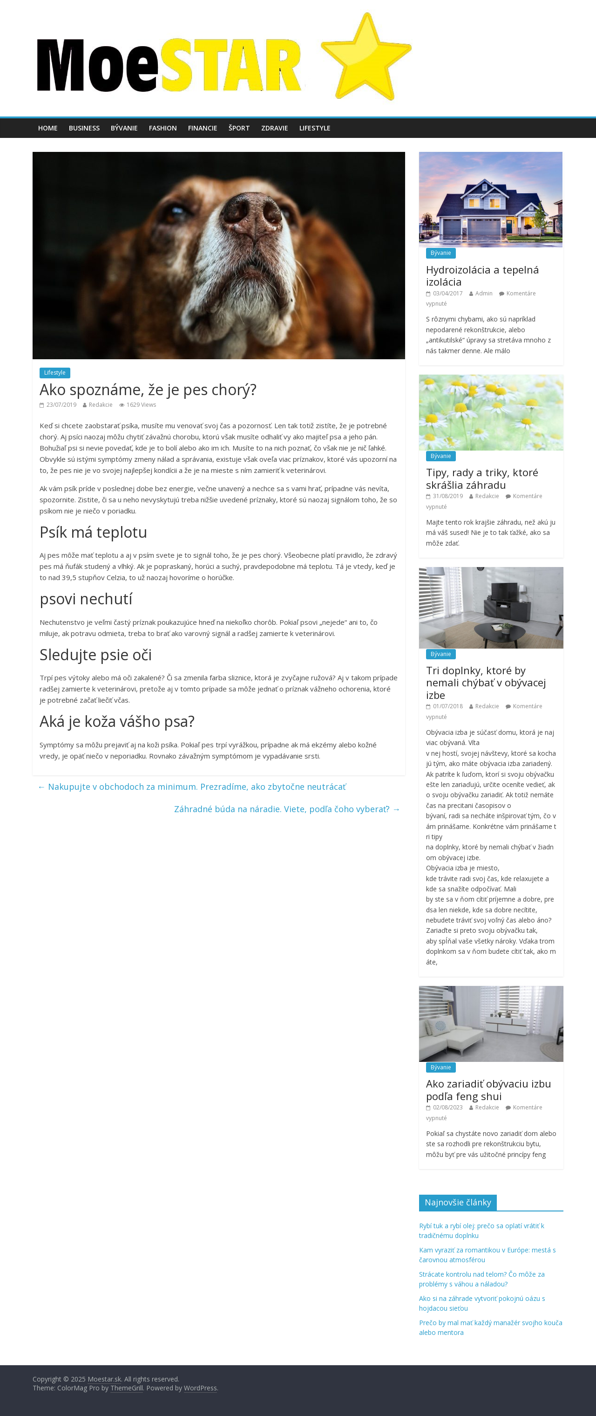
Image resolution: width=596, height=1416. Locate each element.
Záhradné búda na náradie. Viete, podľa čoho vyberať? (287, 808)
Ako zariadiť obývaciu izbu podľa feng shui (488, 1089)
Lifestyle (315, 127)
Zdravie (274, 127)
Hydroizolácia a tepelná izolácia (482, 275)
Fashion (163, 127)
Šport (239, 127)
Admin (484, 293)
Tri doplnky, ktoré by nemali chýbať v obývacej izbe (486, 682)
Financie (202, 127)
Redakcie (101, 405)
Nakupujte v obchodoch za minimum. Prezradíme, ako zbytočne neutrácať (191, 786)
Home (48, 127)
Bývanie (124, 127)
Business (84, 127)
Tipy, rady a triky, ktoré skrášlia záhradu (482, 478)
